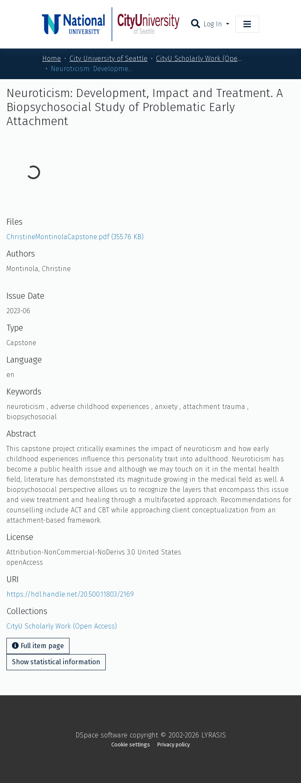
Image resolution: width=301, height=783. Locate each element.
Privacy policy (173, 744)
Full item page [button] (38, 646)
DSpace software (101, 735)
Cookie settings (130, 744)
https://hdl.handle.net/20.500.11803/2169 (70, 594)
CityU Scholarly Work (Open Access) (198, 58)
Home (51, 58)
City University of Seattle (108, 58)
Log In (213, 24)
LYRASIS (213, 735)
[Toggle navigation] (247, 24)
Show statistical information (56, 662)
